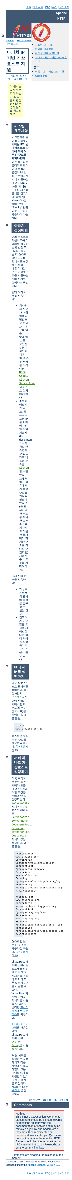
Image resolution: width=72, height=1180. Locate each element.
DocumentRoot (21, 824)
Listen (24, 379)
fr (9, 78)
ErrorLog (18, 828)
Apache (10, 40)
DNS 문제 (22, 746)
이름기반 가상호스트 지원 (49, 71)
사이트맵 (64, 7)
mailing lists (36, 1147)
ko (21, 78)
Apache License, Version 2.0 (43, 1164)
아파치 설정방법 (44, 49)
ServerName (20, 820)
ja (15, 78)
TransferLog (20, 832)
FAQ (47, 7)
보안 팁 (16, 1090)
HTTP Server (24, 40)
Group (23, 375)
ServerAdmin (20, 817)
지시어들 (38, 7)
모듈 (28, 7)
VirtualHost (20, 802)
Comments (41, 75)
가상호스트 (12, 43)
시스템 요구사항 (44, 44)
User (22, 372)
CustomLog (19, 835)
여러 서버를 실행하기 (47, 53)
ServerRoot (27, 383)
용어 (54, 7)
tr (26, 78)
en (24, 75)
